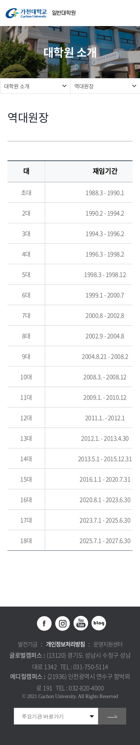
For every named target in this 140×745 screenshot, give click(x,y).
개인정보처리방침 (65, 644)
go (112, 716)
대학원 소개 (16, 86)
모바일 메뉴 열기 (130, 13)
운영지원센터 (107, 644)
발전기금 (27, 644)
